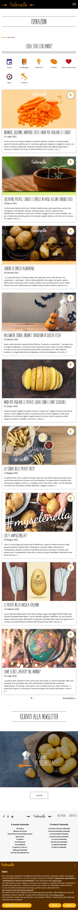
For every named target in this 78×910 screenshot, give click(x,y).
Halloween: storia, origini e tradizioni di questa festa (32, 336)
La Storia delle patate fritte (19, 469)
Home (4, 37)
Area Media (61, 816)
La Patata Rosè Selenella (59, 836)
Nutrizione (20, 836)
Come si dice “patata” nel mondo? (22, 672)
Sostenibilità (20, 844)
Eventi (9, 67)
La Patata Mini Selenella (58, 834)
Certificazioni (20, 842)
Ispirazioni (39, 67)
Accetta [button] (69, 905)
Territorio (24, 83)
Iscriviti (39, 795)
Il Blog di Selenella (20, 850)
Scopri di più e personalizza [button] (17, 905)
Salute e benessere (69, 67)
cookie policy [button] (57, 881)
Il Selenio (20, 839)
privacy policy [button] (59, 895)
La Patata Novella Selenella (59, 831)
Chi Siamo (20, 828)
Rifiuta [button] (55, 905)
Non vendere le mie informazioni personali (17, 890)
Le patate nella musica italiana (21, 605)
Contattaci (73, 816)
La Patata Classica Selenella (59, 828)
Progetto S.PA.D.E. (20, 847)
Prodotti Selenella (59, 847)
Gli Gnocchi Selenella (59, 842)
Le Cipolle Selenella (59, 844)
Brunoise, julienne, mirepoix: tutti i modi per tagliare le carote (37, 133)
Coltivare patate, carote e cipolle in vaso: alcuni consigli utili (38, 199)
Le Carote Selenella (59, 839)
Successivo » (69, 698)
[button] (75, 865)
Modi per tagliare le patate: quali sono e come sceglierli (35, 402)
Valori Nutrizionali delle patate (20, 834)
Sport (9, 83)
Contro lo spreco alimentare (19, 269)
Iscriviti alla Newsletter (20, 853)
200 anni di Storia (20, 831)
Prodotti (54, 67)
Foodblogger (24, 67)
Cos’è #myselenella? (15, 536)
